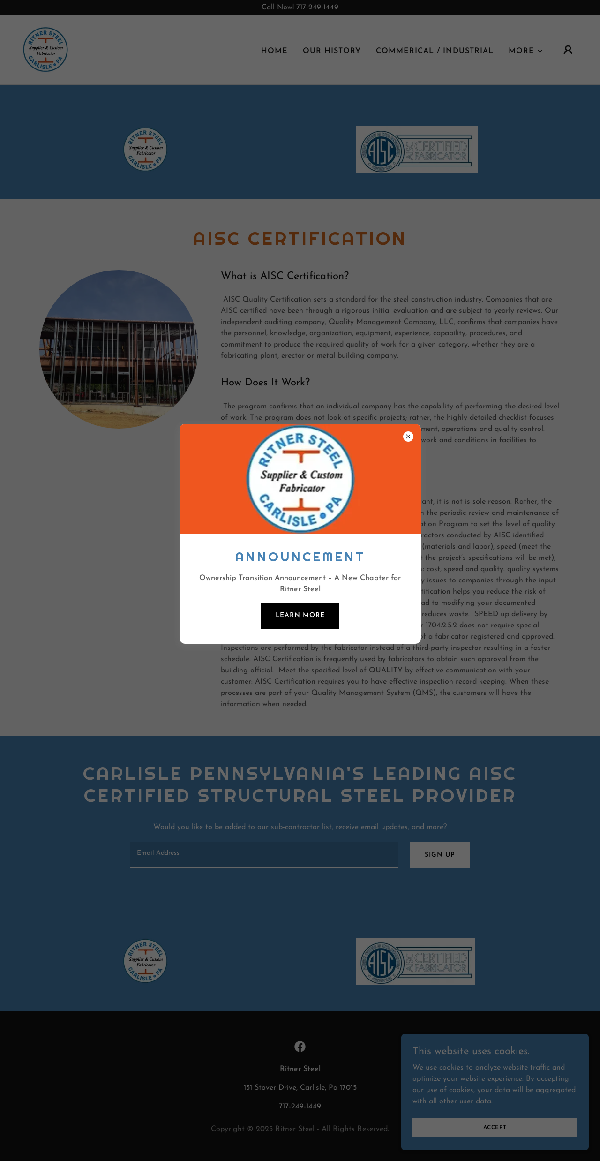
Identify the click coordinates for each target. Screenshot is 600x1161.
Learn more (300, 615)
